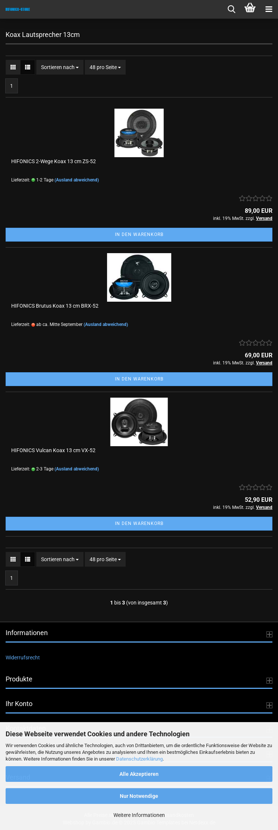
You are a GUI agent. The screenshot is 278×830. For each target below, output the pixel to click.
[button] (13, 67)
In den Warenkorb (139, 234)
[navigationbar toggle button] (268, 9)
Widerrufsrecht (23, 657)
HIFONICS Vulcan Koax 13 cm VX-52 (53, 450)
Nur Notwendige (139, 796)
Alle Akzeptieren (139, 774)
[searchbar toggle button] (231, 9)
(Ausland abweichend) (76, 180)
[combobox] (60, 67)
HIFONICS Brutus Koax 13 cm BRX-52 (55, 306)
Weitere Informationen (139, 815)
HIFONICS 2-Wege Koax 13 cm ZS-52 (53, 161)
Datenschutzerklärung (139, 759)
